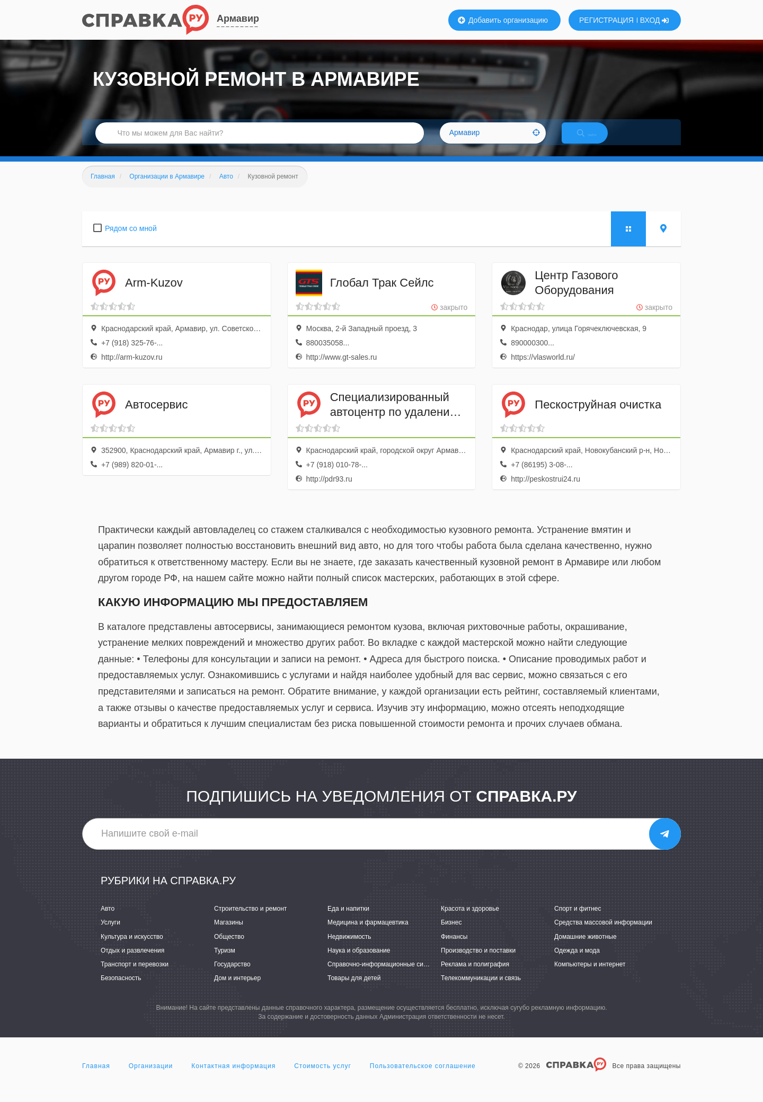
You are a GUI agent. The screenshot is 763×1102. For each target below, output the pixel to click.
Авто (107, 919)
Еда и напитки (348, 919)
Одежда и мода (577, 961)
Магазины (228, 934)
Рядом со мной (131, 239)
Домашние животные (585, 948)
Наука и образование (358, 961)
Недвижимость (349, 948)
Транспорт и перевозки (134, 975)
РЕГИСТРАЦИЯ (606, 20)
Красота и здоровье (470, 919)
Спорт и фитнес (577, 919)
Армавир (238, 18)
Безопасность (121, 989)
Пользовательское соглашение (423, 1077)
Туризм (224, 961)
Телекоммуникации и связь (481, 989)
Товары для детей (353, 989)
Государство (232, 975)
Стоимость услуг (322, 1077)
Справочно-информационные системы (384, 975)
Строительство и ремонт (250, 919)
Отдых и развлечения (132, 961)
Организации (151, 1077)
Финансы (454, 948)
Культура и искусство (132, 948)
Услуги (110, 934)
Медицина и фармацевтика (368, 934)
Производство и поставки (478, 961)
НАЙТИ (596, 140)
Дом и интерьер (237, 989)
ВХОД (654, 20)
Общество (229, 948)
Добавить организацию (503, 20)
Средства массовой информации (603, 934)
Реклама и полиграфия (475, 975)
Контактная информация (233, 1077)
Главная (96, 1077)
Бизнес (451, 934)
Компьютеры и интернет (590, 975)
